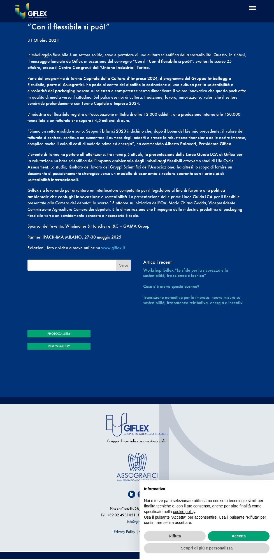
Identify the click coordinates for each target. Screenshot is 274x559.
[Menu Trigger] (252, 7)
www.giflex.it (113, 248)
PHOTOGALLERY (58, 333)
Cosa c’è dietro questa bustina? (171, 286)
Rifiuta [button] (175, 536)
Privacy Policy (124, 531)
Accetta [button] (239, 536)
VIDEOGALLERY (59, 346)
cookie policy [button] (184, 511)
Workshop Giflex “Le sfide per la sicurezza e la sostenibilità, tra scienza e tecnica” (185, 272)
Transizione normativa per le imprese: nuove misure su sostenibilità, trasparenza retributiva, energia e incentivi (193, 300)
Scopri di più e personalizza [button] (207, 548)
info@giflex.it (137, 521)
